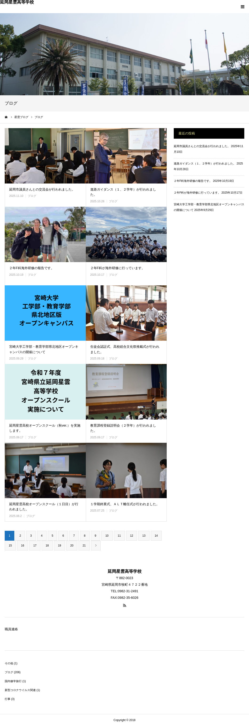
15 (10, 545)
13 (143, 535)
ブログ (32, 196)
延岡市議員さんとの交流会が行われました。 (42, 189)
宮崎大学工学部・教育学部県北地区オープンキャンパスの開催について (43, 349)
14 (156, 535)
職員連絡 (11, 629)
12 (131, 535)
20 (71, 545)
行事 (7, 699)
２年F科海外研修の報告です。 (31, 268)
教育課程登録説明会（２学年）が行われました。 (123, 428)
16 (22, 545)
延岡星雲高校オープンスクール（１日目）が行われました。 (43, 506)
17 (34, 545)
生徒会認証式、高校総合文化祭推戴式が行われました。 (124, 349)
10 (106, 535)
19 (59, 545)
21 (84, 545)
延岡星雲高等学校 (17, 2)
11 (119, 535)
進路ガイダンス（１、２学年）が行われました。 (123, 191)
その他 (9, 663)
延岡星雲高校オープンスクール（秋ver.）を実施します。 (44, 428)
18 (47, 545)
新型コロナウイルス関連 (20, 690)
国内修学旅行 (13, 681)
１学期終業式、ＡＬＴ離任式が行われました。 (124, 504)
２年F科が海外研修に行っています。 (117, 268)
